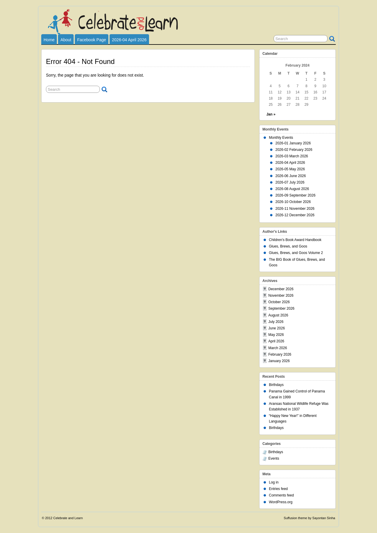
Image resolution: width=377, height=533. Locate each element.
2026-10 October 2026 (293, 202)
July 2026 (275, 322)
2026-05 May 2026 (290, 169)
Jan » (270, 114)
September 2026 (281, 308)
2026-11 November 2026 (295, 209)
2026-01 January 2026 (293, 143)
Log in (274, 482)
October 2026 (279, 302)
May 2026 (276, 335)
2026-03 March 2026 (291, 156)
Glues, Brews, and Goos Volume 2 (296, 253)
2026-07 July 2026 (290, 182)
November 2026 (280, 295)
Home (49, 39)
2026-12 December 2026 (295, 215)
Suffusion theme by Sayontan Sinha (309, 518)
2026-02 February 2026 (293, 150)
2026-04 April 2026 (129, 39)
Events (273, 458)
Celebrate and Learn (68, 518)
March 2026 (277, 348)
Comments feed (281, 495)
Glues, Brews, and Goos (288, 246)
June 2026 (276, 328)
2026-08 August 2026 (292, 189)
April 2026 (276, 341)
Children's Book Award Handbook (295, 240)
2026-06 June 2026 (290, 176)
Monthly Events (281, 138)
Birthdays (276, 385)
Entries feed (278, 489)
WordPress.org (280, 502)
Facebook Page (91, 39)
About (65, 39)
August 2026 (278, 315)
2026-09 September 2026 (295, 195)
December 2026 (280, 289)
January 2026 (279, 361)
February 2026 (279, 354)
